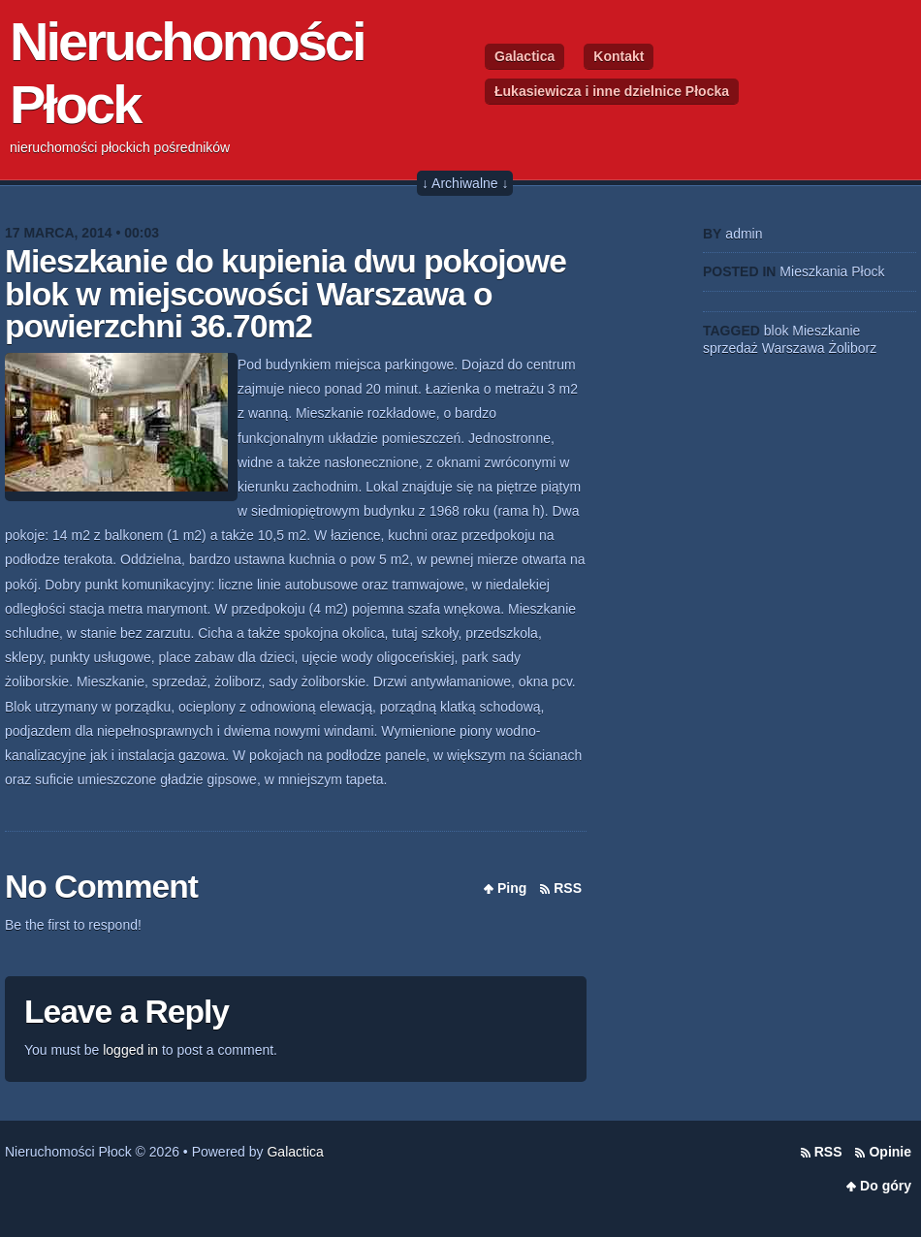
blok (776, 330)
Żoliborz (852, 348)
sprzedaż (730, 348)
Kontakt (618, 56)
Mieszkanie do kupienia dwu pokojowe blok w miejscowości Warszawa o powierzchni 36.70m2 (285, 293)
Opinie (890, 1151)
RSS (568, 888)
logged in (130, 1050)
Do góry (885, 1185)
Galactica (524, 56)
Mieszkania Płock (831, 271)
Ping (511, 888)
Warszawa (793, 348)
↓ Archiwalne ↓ (465, 183)
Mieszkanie (826, 330)
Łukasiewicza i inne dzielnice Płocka (611, 91)
